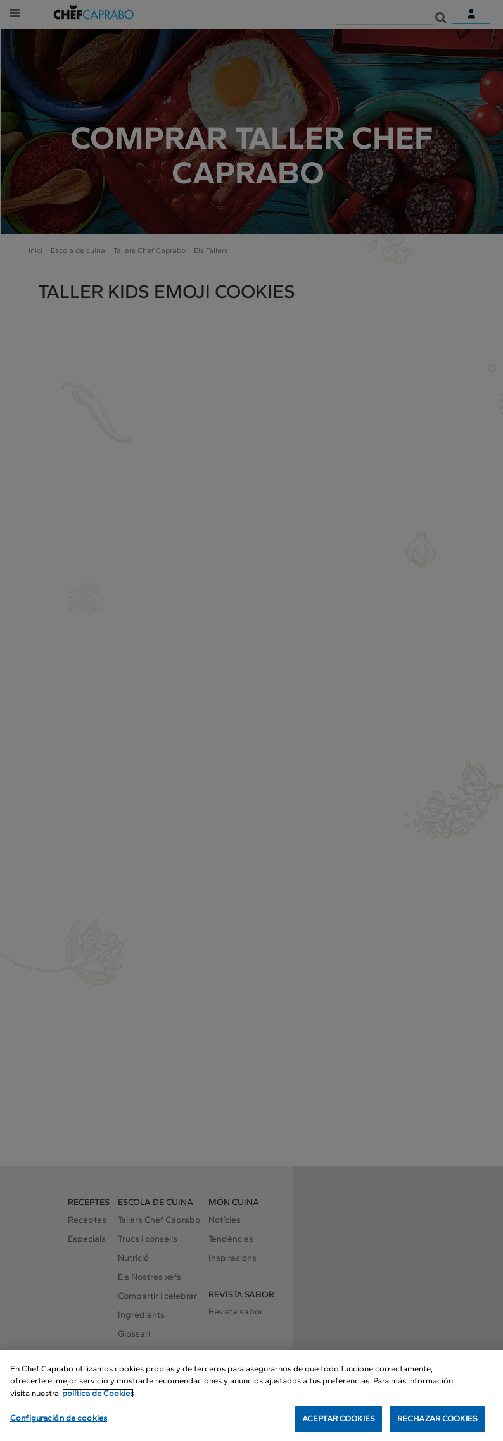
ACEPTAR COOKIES (338, 1418)
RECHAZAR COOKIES (437, 1418)
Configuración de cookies (58, 1418)
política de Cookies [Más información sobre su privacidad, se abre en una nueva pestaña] (98, 1393)
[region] (251, 1395)
